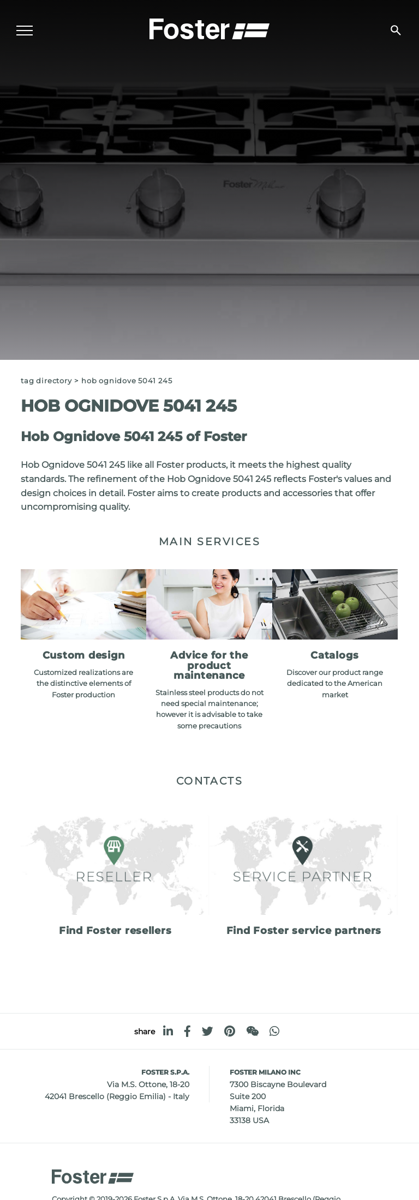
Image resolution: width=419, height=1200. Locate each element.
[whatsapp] (274, 1031)
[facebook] (187, 1031)
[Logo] (209, 28)
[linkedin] (168, 1031)
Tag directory (46, 381)
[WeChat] (252, 1031)
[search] (396, 30)
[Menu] (24, 30)
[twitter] (207, 1031)
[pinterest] (229, 1031)
